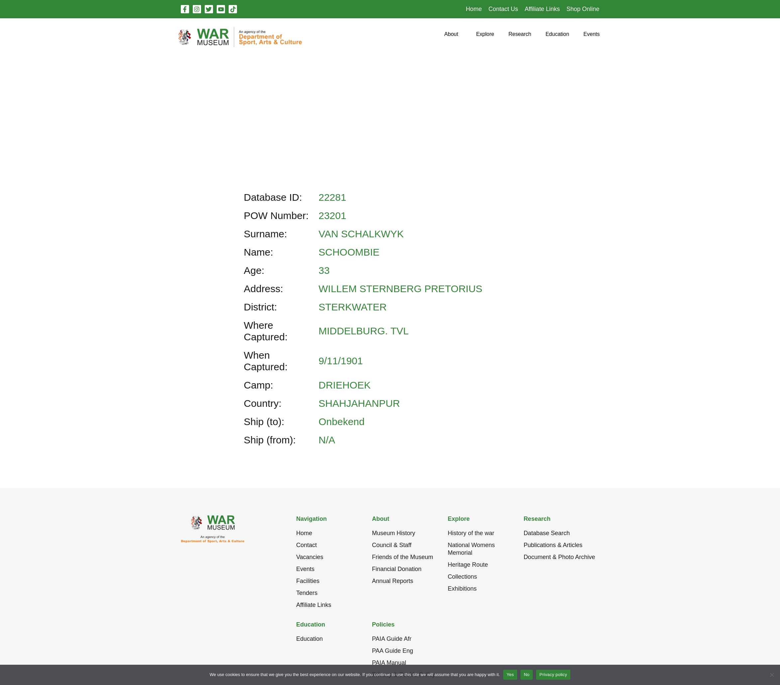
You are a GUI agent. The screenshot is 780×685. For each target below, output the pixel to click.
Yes (510, 674)
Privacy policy (553, 674)
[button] (451, 37)
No (526, 674)
